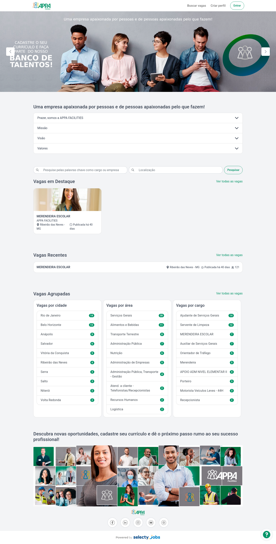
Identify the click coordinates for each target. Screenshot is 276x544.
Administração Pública (137, 343)
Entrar (237, 5)
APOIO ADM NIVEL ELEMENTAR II (207, 372)
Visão (41, 138)
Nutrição (137, 353)
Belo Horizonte (67, 325)
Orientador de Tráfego (207, 353)
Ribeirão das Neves (67, 362)
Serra (67, 372)
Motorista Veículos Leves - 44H (207, 390)
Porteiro (207, 381)
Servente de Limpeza (207, 325)
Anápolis (67, 334)
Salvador (67, 343)
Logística (137, 409)
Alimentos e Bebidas (137, 325)
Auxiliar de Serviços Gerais (207, 343)
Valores (42, 148)
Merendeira (207, 362)
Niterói (67, 390)
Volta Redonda (67, 400)
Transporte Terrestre (137, 334)
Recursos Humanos (137, 400)
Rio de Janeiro (67, 315)
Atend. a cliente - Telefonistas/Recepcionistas (137, 388)
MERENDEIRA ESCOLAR (207, 334)
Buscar (196, 5)
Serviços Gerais (137, 315)
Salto (67, 381)
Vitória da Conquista (67, 353)
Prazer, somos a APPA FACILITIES (60, 118)
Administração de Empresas (137, 362)
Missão (42, 128)
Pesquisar (233, 169)
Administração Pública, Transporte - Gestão (137, 374)
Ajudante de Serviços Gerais (207, 315)
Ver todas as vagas (229, 181)
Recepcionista (207, 400)
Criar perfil (218, 5)
